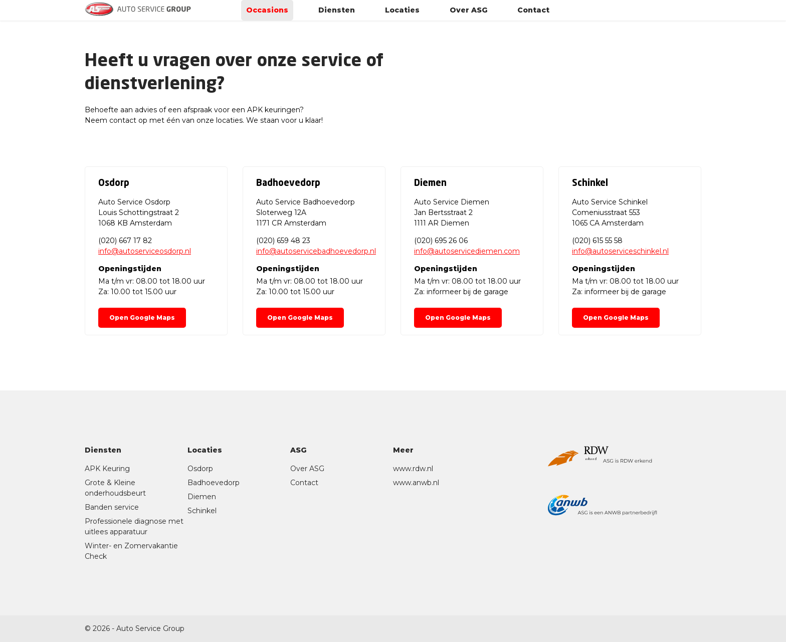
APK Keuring (107, 468)
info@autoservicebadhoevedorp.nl (316, 251)
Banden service (112, 507)
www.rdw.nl (413, 468)
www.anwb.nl (416, 482)
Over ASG (468, 14)
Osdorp (200, 468)
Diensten (336, 14)
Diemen (201, 496)
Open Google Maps (142, 317)
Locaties (402, 14)
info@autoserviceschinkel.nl (620, 251)
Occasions (267, 14)
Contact (533, 14)
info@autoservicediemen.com (467, 251)
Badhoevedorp (213, 482)
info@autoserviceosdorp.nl (144, 251)
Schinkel (202, 510)
